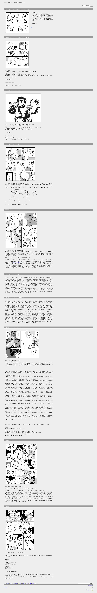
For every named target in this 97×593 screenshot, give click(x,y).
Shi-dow (92, 589)
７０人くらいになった (17, 262)
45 (33, 583)
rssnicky (92, 590)
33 (16, 583)
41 (27, 583)
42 (29, 583)
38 (23, 583)
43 (30, 583)
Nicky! (89, 590)
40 (26, 583)
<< (4, 583)
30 (11, 583)
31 (13, 583)
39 (24, 583)
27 (7, 583)
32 (14, 583)
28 (8, 583)
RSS (92, 587)
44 (32, 583)
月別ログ (6, 587)
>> (37, 583)
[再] (31, 27)
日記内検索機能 (90, 585)
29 (10, 583)
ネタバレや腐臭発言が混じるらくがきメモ (14, 2)
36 (20, 583)
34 (17, 583)
